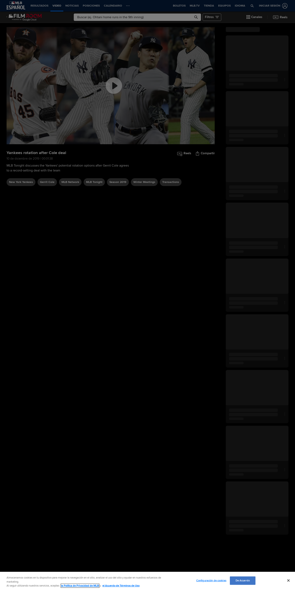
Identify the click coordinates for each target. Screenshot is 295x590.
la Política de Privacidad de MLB (80, 585)
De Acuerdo (243, 580)
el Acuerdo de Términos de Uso (121, 585)
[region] (147, 581)
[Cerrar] (288, 580)
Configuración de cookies (211, 580)
